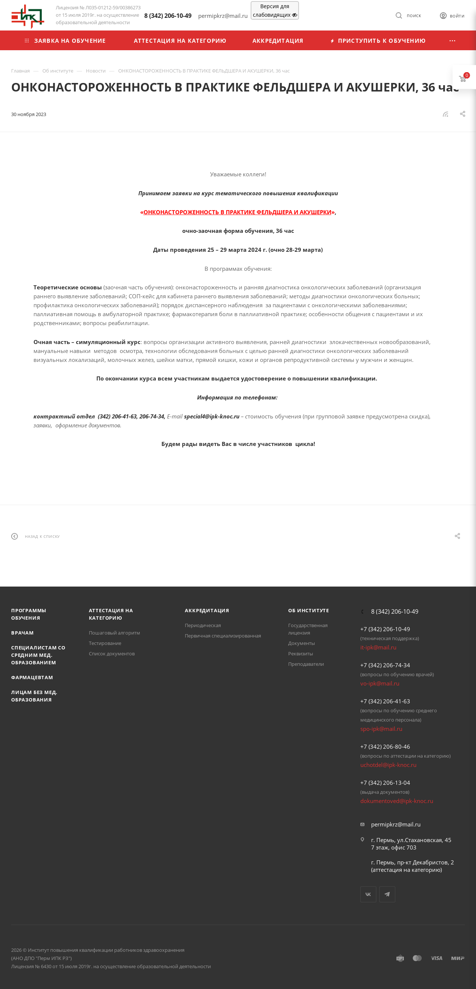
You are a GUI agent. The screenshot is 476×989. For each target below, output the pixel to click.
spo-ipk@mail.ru (381, 728)
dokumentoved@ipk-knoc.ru (396, 801)
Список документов (112, 653)
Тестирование (105, 643)
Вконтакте (368, 894)
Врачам (22, 632)
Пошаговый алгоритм (114, 632)
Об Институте (308, 610)
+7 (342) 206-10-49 (385, 629)
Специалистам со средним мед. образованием (38, 655)
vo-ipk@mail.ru (379, 683)
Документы (301, 643)
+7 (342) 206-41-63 (385, 701)
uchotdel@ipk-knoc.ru (388, 764)
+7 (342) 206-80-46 (385, 746)
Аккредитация (207, 610)
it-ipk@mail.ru (378, 647)
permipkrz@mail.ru (396, 824)
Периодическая (203, 625)
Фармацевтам (32, 677)
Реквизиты (300, 653)
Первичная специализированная (223, 635)
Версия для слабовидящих (275, 10)
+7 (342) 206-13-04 (385, 782)
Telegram (387, 894)
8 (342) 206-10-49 (168, 16)
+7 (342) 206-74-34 (385, 665)
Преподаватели (306, 664)
